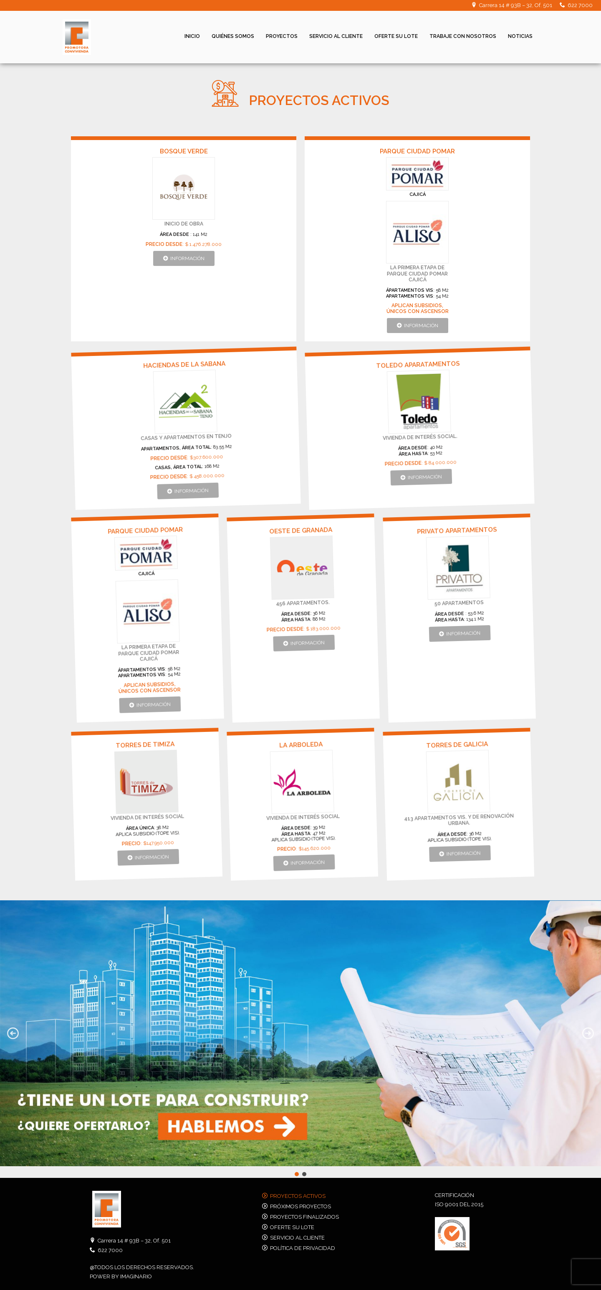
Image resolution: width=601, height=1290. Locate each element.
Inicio (192, 36)
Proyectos (282, 36)
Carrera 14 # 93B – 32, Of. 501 (515, 5)
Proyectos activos (298, 1196)
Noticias (520, 36)
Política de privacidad (302, 1248)
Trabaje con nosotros (462, 36)
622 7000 (580, 5)
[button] (184, 258)
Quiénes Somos (233, 36)
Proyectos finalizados (304, 1217)
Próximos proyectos (300, 1206)
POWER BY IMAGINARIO (121, 1276)
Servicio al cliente (336, 36)
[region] (300, 1039)
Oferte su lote (396, 36)
